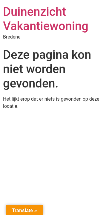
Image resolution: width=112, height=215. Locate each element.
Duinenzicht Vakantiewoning (45, 19)
